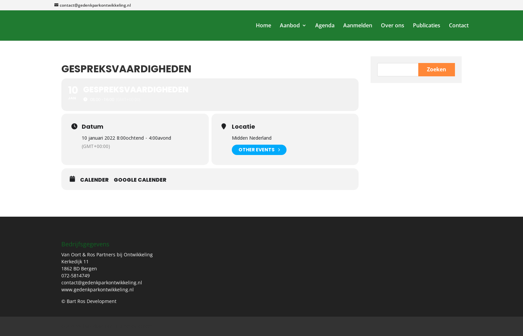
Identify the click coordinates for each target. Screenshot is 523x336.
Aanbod (290, 26)
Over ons (392, 26)
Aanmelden (357, 26)
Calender (94, 180)
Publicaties (426, 26)
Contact (459, 26)
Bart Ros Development (128, 326)
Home (263, 26)
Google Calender (140, 180)
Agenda (325, 26)
